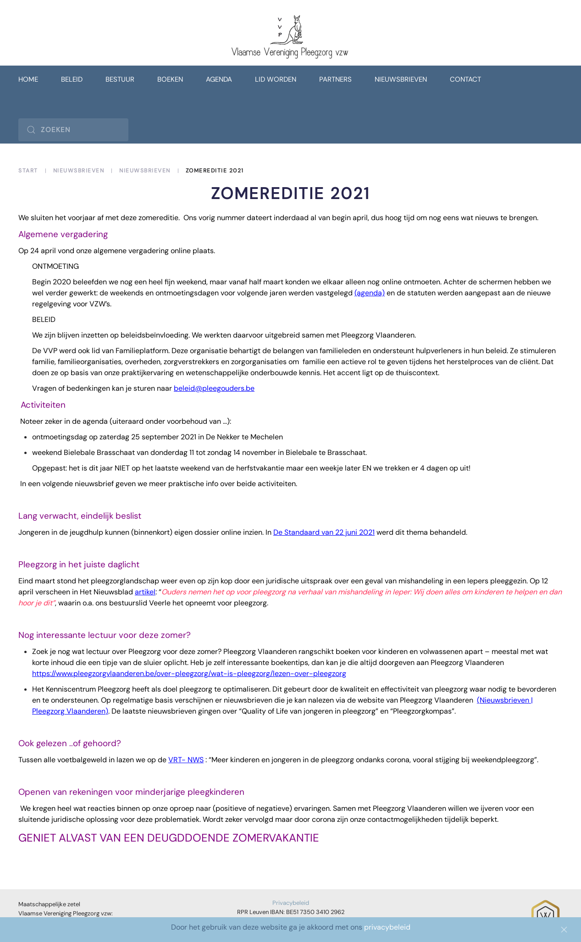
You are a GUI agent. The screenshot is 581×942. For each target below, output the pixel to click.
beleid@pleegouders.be (214, 388)
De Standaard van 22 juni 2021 (324, 532)
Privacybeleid (290, 903)
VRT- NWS (186, 760)
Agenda (219, 79)
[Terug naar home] (291, 37)
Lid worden (275, 79)
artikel (145, 592)
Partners (335, 79)
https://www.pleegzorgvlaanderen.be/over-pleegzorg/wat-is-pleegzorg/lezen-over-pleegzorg (189, 673)
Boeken (170, 79)
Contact (465, 79)
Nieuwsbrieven (401, 79)
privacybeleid (387, 927)
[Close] (564, 929)
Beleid (72, 79)
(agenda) (369, 293)
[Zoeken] (73, 129)
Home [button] (28, 79)
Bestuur (119, 79)
